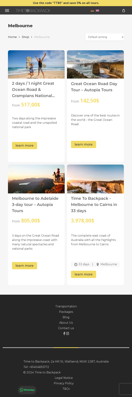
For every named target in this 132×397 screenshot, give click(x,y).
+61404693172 (39, 367)
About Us (66, 322)
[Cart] (123, 10)
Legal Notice (64, 378)
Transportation (66, 306)
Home (12, 37)
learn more (24, 146)
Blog (66, 317)
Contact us (66, 328)
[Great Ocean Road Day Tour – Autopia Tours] (95, 68)
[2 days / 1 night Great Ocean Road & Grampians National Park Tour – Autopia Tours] (36, 68)
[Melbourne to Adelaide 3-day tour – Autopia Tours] (36, 183)
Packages (66, 312)
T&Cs (66, 388)
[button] (7, 10)
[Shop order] (104, 37)
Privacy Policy (64, 383)
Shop (25, 37)
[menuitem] (92, 10)
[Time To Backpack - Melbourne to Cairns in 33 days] (95, 183)
